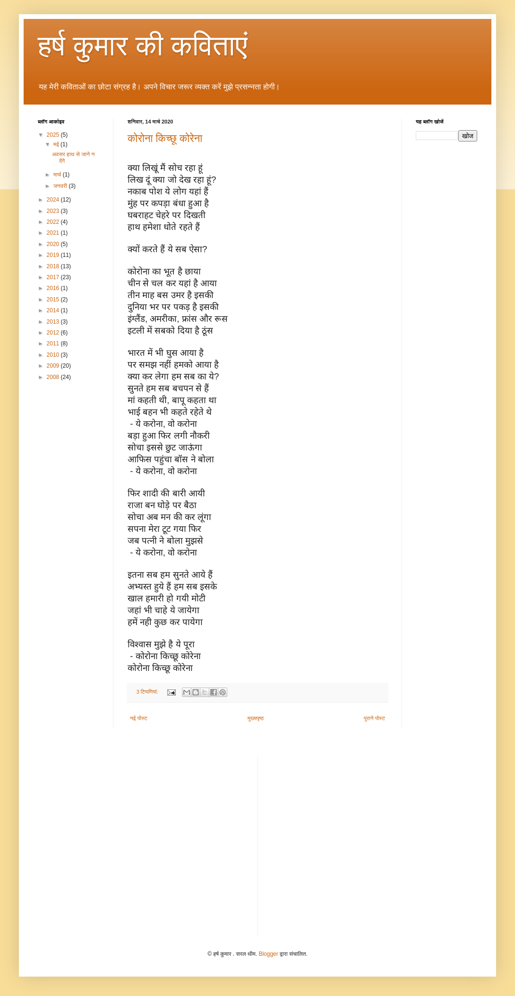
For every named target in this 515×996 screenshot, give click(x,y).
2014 (54, 310)
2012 (54, 332)
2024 (54, 199)
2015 (54, 299)
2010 (54, 355)
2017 (54, 277)
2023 (54, 211)
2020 (54, 244)
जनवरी (61, 186)
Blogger (268, 954)
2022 (54, 222)
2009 (54, 365)
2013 (54, 321)
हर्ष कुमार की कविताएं (143, 46)
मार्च (58, 174)
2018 (54, 266)
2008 (54, 377)
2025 (54, 135)
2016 (54, 288)
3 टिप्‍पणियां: (148, 692)
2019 (54, 255)
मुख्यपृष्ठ (256, 718)
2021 (54, 232)
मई (56, 144)
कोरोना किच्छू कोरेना (165, 138)
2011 (54, 343)
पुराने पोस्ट (374, 718)
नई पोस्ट (138, 718)
